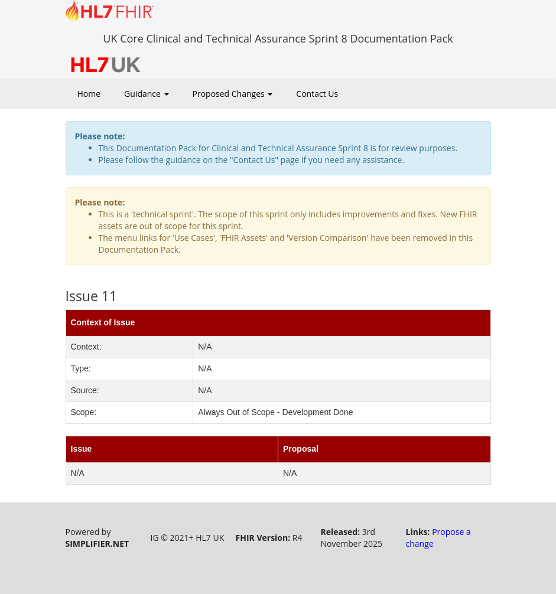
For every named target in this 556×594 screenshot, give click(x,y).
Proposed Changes (233, 93)
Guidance (146, 93)
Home (89, 93)
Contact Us (317, 93)
